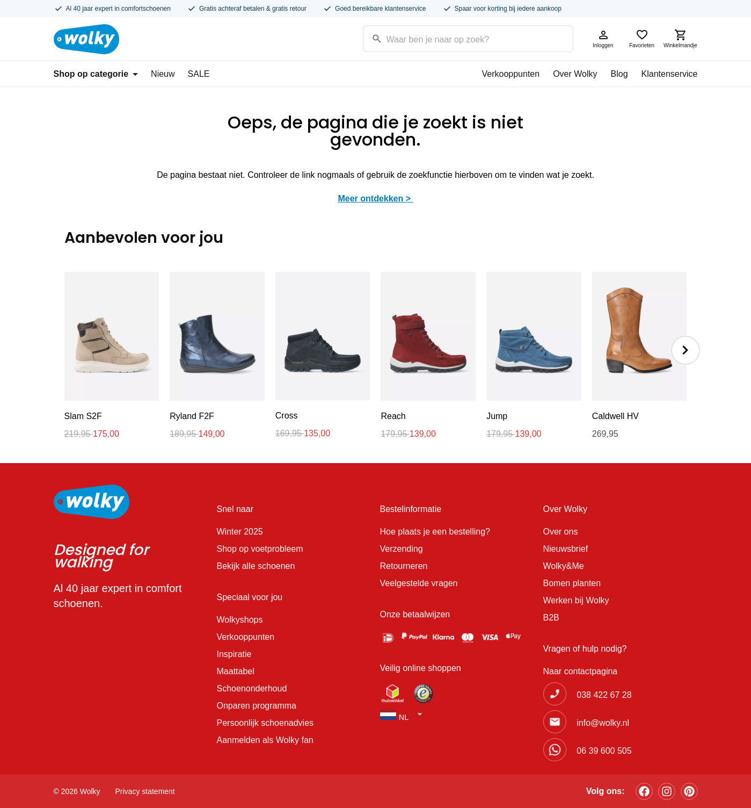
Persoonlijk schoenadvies (265, 722)
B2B (551, 617)
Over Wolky (575, 73)
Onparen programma (257, 705)
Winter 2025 (240, 531)
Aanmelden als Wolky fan (265, 740)
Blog (619, 73)
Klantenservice (669, 73)
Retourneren (404, 566)
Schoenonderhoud (252, 688)
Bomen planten (572, 583)
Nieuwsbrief (565, 548)
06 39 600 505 (604, 750)
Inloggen (603, 38)
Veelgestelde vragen (419, 583)
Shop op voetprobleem (260, 548)
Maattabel (235, 671)
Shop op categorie (96, 73)
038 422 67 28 (604, 694)
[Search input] (454, 38)
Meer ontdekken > (375, 198)
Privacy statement (145, 791)
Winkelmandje (680, 38)
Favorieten (642, 38)
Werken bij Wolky (576, 600)
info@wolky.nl (603, 722)
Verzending (401, 548)
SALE (199, 73)
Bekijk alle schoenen (256, 566)
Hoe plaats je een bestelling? (435, 531)
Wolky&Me (563, 566)
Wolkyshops (240, 619)
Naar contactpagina (580, 671)
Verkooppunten (510, 73)
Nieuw (162, 73)
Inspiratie (234, 654)
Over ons (560, 531)
